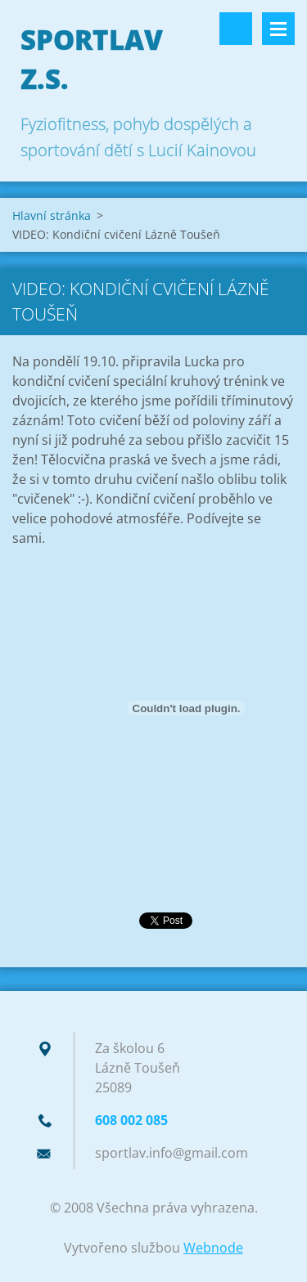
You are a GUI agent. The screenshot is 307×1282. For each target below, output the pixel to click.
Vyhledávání (235, 28)
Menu (278, 28)
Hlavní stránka (51, 215)
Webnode (213, 1248)
